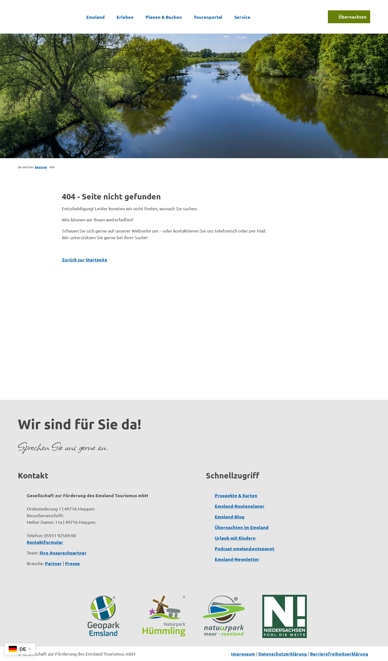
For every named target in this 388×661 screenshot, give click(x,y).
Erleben (125, 16)
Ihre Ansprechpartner (63, 552)
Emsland (95, 16)
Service (242, 16)
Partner (53, 563)
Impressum (243, 654)
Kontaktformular (45, 542)
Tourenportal (208, 16)
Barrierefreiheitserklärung (339, 654)
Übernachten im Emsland (241, 527)
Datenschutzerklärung (282, 654)
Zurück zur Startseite (84, 259)
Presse (72, 563)
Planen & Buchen (164, 16)
